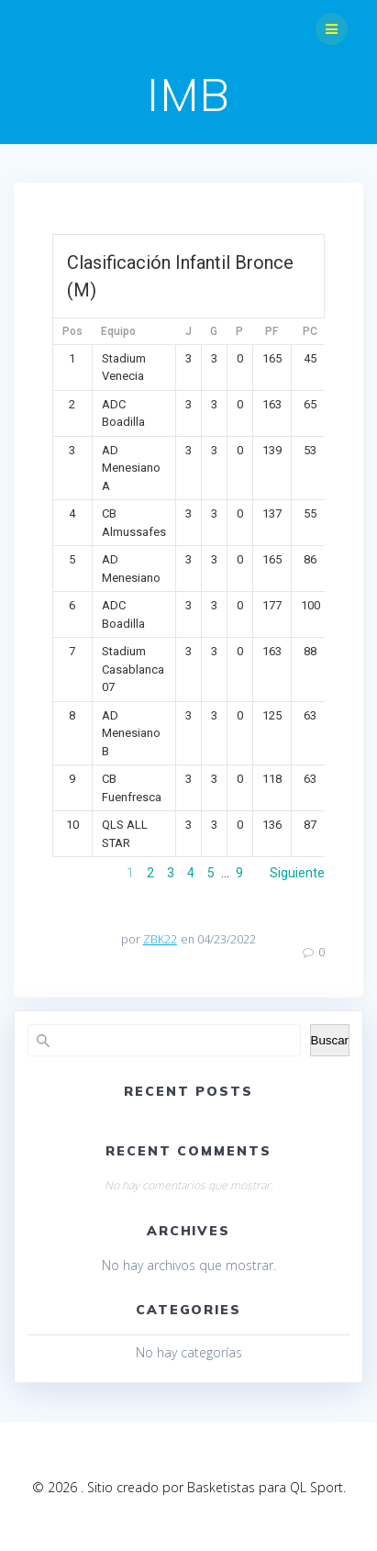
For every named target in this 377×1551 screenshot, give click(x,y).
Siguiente (297, 872)
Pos (72, 331)
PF (271, 331)
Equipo (118, 331)
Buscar (330, 1040)
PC (310, 331)
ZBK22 (160, 939)
